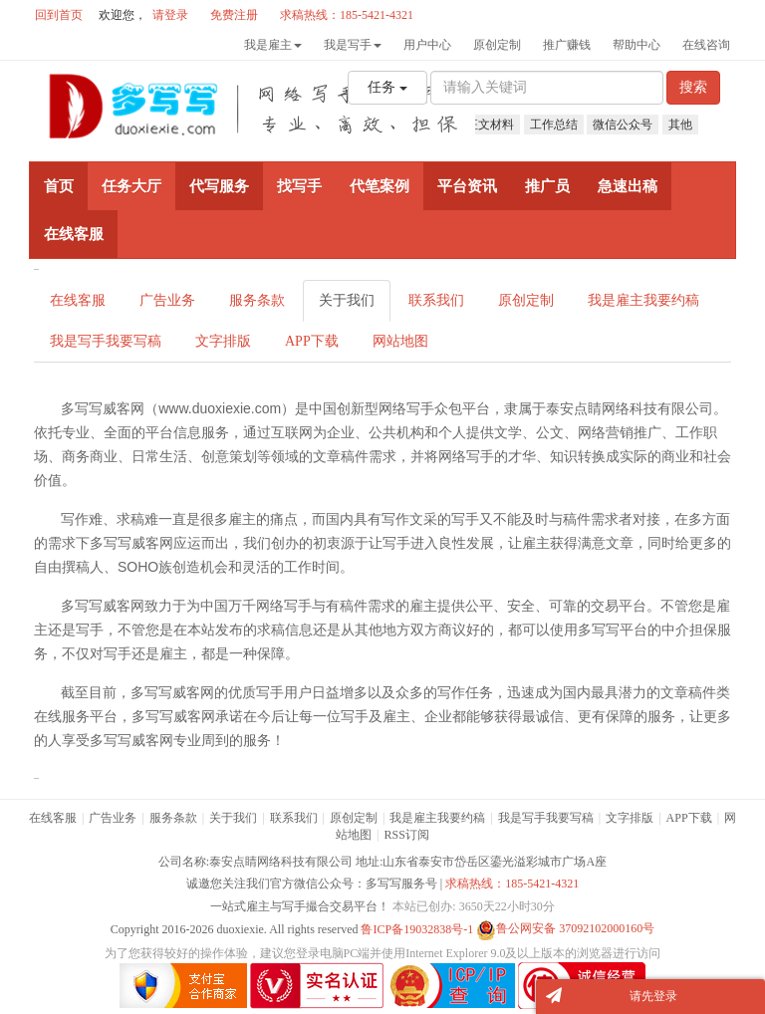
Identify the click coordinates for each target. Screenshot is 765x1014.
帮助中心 (636, 45)
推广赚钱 (567, 45)
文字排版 (223, 341)
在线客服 (78, 300)
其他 (680, 124)
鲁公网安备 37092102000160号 (565, 928)
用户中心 (427, 45)
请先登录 (653, 996)
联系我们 (436, 300)
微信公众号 (622, 124)
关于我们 (347, 300)
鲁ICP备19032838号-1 (417, 928)
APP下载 (312, 341)
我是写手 (353, 45)
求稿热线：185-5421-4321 (512, 883)
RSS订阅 (406, 835)
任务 (387, 87)
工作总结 (554, 124)
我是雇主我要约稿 (643, 300)
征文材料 (490, 124)
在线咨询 (706, 45)
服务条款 (257, 300)
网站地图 (400, 341)
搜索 (693, 87)
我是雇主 (273, 45)
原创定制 (497, 45)
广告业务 (167, 300)
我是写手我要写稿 (105, 341)
